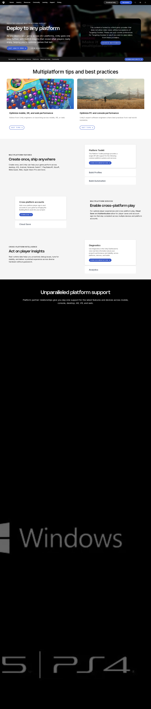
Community (36, 2)
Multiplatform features (24, 59)
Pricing (59, 2)
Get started (11, 59)
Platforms (36, 59)
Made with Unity (45, 59)
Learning (44, 2)
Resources (27, 2)
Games (12, 2)
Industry (18, 2)
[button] (111, 2)
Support (52, 2)
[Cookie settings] (110, 43)
